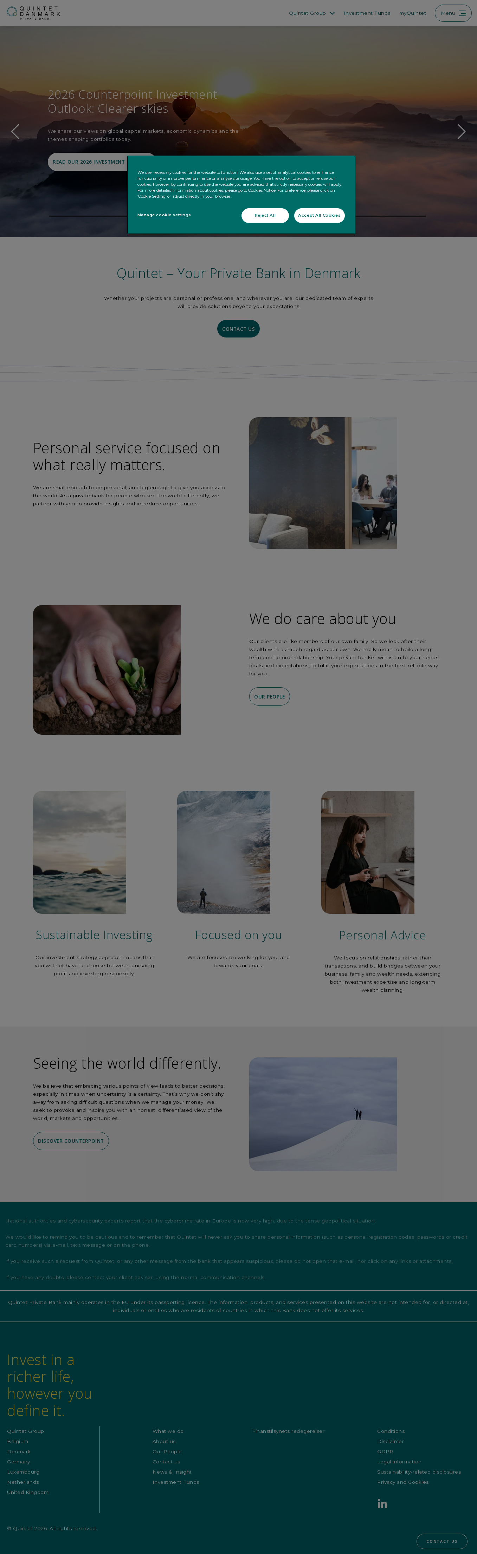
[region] (241, 195)
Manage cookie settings (164, 214)
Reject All (265, 215)
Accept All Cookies (319, 215)
